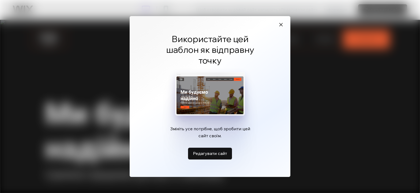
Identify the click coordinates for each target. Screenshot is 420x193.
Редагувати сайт (210, 153)
